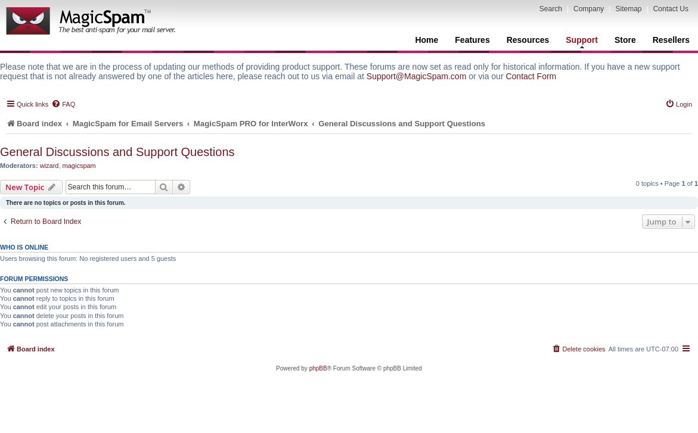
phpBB (318, 368)
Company (588, 9)
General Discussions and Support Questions (117, 151)
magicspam (79, 165)
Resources (528, 40)
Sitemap (628, 9)
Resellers (671, 40)
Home (426, 40)
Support (582, 41)
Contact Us (670, 9)
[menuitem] (63, 104)
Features (472, 40)
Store (625, 40)
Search (550, 9)
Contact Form (530, 76)
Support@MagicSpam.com (417, 76)
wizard (49, 165)
